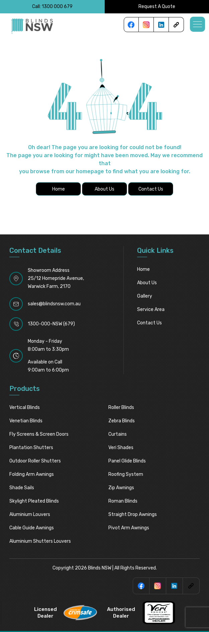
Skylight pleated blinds (34, 501)
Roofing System (125, 474)
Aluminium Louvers (29, 514)
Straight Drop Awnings (132, 514)
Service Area (151, 309)
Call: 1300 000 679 (52, 6)
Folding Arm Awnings (31, 474)
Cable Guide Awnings (31, 528)
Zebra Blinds (121, 421)
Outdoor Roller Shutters (35, 461)
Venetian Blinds (25, 421)
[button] (197, 24)
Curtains (117, 434)
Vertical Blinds (24, 407)
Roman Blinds (122, 501)
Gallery (144, 296)
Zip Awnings (121, 488)
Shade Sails (21, 488)
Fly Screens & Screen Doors (39, 434)
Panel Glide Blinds (127, 461)
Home (143, 269)
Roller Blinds (121, 407)
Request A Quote (156, 6)
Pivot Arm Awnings (128, 528)
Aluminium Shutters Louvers (40, 541)
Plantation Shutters (31, 447)
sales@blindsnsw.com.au (54, 304)
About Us (147, 283)
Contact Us (149, 323)
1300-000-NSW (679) (51, 324)
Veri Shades (120, 447)
